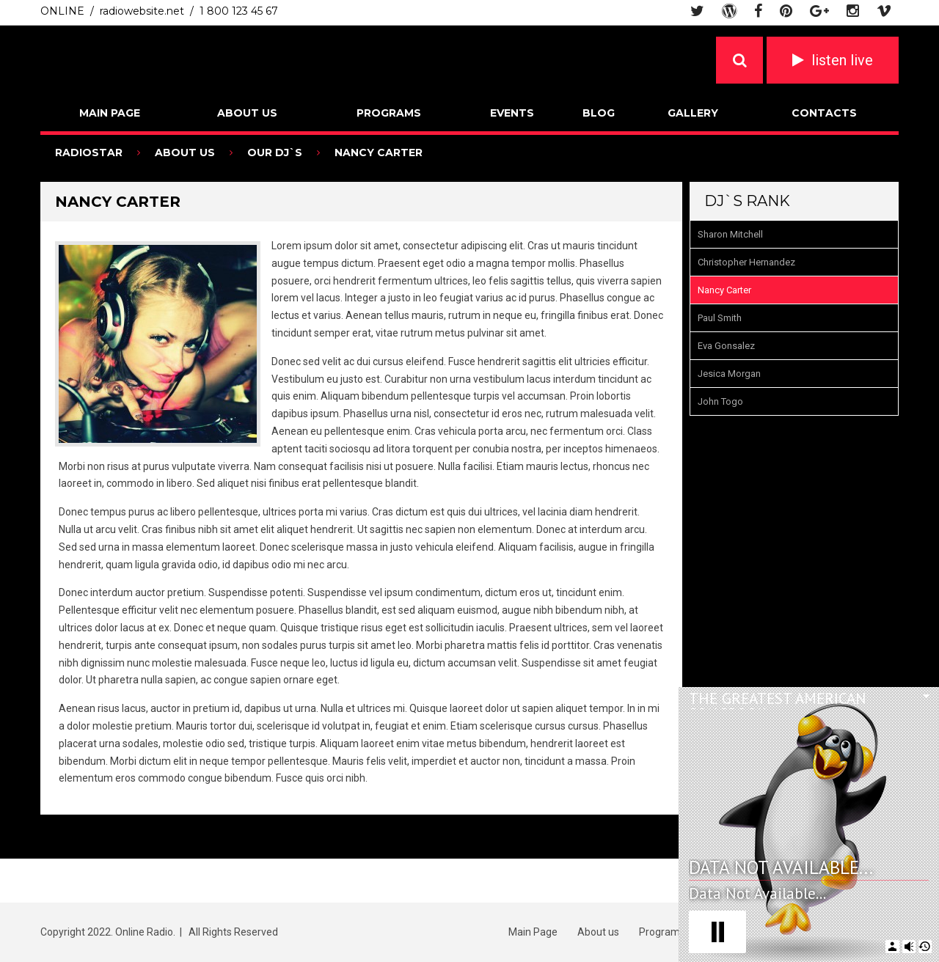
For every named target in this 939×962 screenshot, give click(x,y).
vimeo (884, 11)
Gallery (693, 113)
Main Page (109, 113)
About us (247, 113)
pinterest (786, 11)
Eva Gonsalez (726, 345)
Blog (598, 113)
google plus (819, 11)
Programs (389, 113)
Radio (155, 59)
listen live (842, 60)
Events (512, 113)
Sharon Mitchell (730, 234)
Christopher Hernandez (746, 262)
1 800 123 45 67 (239, 11)
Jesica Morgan (729, 373)
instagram (853, 11)
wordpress (729, 11)
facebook (758, 11)
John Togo (720, 401)
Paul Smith (720, 317)
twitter (697, 11)
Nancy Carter (724, 289)
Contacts (824, 113)
